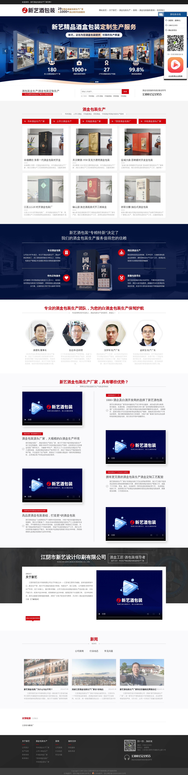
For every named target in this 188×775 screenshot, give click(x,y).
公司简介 (25, 747)
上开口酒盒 (99, 96)
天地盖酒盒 (108, 96)
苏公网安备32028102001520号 (115, 773)
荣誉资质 (25, 755)
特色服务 (71, 747)
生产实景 (25, 751)
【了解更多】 (34, 599)
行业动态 (94, 651)
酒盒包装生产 (125, 10)
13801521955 (171, 25)
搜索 (125, 91)
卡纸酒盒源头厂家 (152, 121)
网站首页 (103, 10)
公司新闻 (79, 651)
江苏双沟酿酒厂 (28, 725)
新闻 (135, 10)
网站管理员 (171, 30)
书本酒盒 (91, 96)
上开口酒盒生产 (64, 121)
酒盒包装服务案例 (147, 10)
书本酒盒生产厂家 (36, 121)
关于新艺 (113, 10)
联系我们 (161, 10)
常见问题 (108, 651)
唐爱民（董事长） (173, 20)
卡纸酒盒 (123, 96)
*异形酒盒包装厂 (123, 121)
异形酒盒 (116, 96)
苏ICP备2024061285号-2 (82, 773)
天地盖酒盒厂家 (93, 121)
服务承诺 (71, 751)
